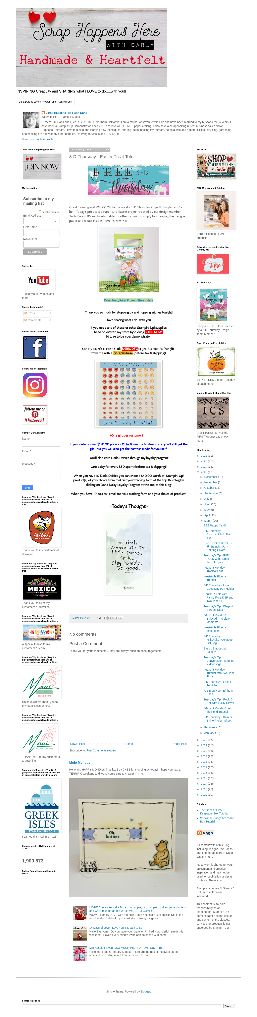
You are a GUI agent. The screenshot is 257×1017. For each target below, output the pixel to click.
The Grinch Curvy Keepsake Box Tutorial (214, 811)
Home (129, 743)
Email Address (40, 215)
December (211, 476)
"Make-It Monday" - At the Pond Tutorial (217, 710)
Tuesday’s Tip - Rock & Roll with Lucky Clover (219, 701)
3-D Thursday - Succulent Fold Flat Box (217, 534)
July (207, 498)
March (208, 520)
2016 (204, 772)
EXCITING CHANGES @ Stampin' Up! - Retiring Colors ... (218, 547)
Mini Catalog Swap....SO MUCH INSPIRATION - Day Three (126, 947)
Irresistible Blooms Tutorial (215, 578)
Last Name (30, 238)
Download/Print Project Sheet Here (128, 300)
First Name (30, 227)
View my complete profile (37, 139)
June (207, 504)
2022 (204, 739)
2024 (204, 466)
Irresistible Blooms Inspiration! (215, 629)
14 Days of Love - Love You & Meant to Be (115, 927)
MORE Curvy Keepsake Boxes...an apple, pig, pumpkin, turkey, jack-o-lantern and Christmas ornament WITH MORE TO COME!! (137, 909)
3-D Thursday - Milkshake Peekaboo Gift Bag (218, 640)
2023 (204, 472)
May (207, 509)
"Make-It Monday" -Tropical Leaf (215, 569)
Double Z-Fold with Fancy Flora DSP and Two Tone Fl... (219, 597)
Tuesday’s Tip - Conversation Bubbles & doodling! (219, 661)
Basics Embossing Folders (215, 650)
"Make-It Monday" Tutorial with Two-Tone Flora (219, 673)
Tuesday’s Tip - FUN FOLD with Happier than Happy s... (217, 559)
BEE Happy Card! (215, 525)
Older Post (180, 743)
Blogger (145, 991)
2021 (204, 745)
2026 (204, 455)
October (209, 487)
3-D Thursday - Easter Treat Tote (217, 683)
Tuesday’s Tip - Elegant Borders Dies (218, 608)
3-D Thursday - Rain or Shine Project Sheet (218, 719)
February (210, 727)
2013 (204, 789)
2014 (204, 783)
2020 (204, 750)
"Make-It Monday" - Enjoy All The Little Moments (217, 619)
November (211, 482)
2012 (204, 794)
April (207, 515)
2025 (204, 461)
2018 (204, 761)
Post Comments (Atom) (101, 750)
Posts (29, 313)
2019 (204, 756)
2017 (204, 767)
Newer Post (77, 743)
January (209, 733)
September (211, 493)
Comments (32, 320)
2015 (204, 778)
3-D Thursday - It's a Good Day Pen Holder (219, 587)
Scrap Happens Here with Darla (66, 112)
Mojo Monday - (80, 762)
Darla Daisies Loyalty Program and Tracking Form (45, 101)
